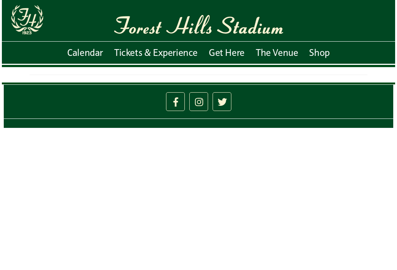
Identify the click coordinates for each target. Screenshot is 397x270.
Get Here (227, 52)
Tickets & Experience (156, 52)
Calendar (85, 52)
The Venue (277, 52)
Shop (319, 52)
